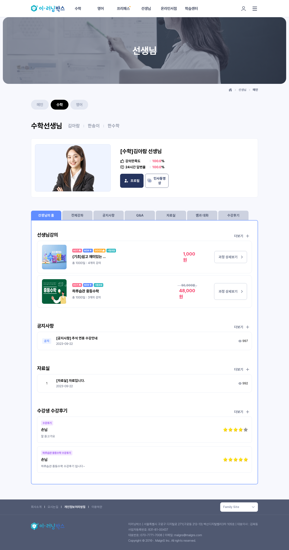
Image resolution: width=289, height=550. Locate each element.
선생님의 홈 (46, 215)
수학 (78, 8)
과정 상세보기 (226, 257)
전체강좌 (77, 215)
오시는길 (53, 507)
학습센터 (191, 8)
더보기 (241, 236)
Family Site (231, 507)
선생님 (146, 8)
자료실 (171, 215)
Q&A (140, 215)
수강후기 (233, 215)
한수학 (114, 126)
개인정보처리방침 (74, 507)
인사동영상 (184, 180)
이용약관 (97, 507)
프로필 (141, 180)
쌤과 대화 (202, 215)
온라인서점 (169, 8)
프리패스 (123, 8)
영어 (100, 8)
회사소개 (36, 507)
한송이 (94, 126)
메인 (40, 104)
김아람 (74, 126)
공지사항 (109, 215)
